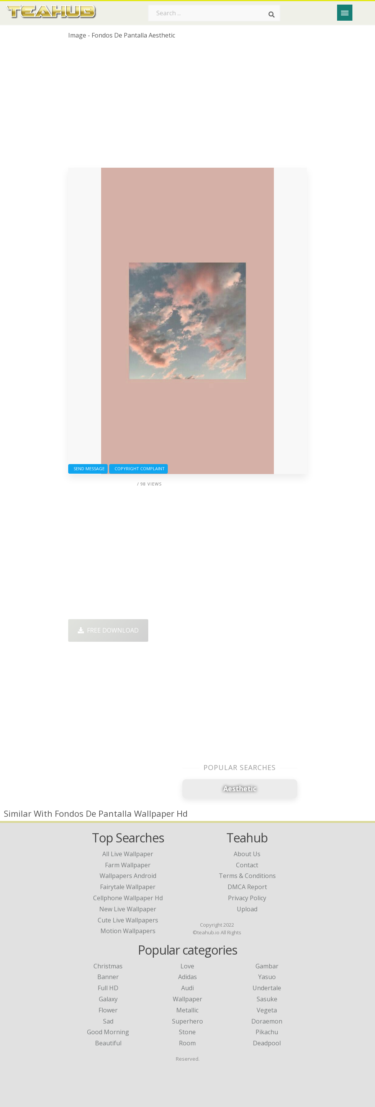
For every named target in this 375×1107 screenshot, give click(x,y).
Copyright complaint (138, 468)
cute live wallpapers (128, 920)
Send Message (88, 468)
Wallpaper (187, 999)
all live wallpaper (127, 854)
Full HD (108, 988)
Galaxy (108, 999)
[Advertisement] (187, 106)
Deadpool (267, 1043)
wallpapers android (128, 876)
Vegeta (267, 1010)
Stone (187, 1032)
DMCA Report (247, 887)
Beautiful (108, 1043)
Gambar (266, 966)
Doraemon (266, 1021)
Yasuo (267, 977)
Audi (187, 988)
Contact (247, 865)
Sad (108, 1021)
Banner (108, 977)
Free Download (108, 630)
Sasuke (267, 999)
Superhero (187, 1021)
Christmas (108, 966)
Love (187, 966)
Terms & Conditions (247, 876)
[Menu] (344, 13)
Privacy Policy (247, 898)
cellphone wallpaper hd (128, 898)
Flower (108, 1010)
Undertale (266, 988)
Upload (247, 909)
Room (187, 1043)
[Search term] (214, 13)
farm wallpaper (128, 865)
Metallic (187, 1010)
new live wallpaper (127, 909)
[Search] (271, 14)
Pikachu (266, 1032)
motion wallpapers (128, 931)
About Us (247, 854)
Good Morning (108, 1032)
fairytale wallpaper (128, 887)
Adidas (187, 977)
